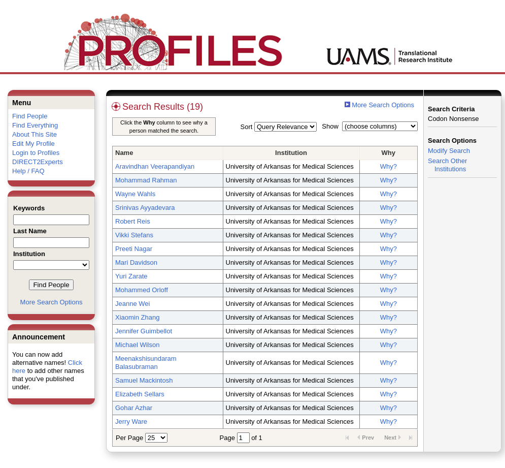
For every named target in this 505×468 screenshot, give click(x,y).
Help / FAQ (28, 171)
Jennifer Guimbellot (143, 331)
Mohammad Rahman (146, 180)
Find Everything (35, 125)
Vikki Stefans (134, 235)
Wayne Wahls (135, 194)
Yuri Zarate (131, 276)
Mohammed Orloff (141, 290)
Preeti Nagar (133, 249)
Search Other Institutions (447, 165)
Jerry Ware (131, 421)
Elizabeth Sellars (139, 394)
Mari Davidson (136, 262)
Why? (388, 166)
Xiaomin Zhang (137, 317)
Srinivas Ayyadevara (145, 207)
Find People (29, 116)
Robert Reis (132, 221)
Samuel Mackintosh (144, 380)
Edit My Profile (33, 143)
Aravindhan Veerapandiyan (154, 166)
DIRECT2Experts (37, 162)
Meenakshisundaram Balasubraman (146, 362)
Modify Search (449, 150)
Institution (291, 153)
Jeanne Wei (132, 303)
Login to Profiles (35, 153)
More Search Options (51, 302)
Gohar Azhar (133, 408)
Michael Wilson (137, 345)
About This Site (34, 134)
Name (124, 153)
